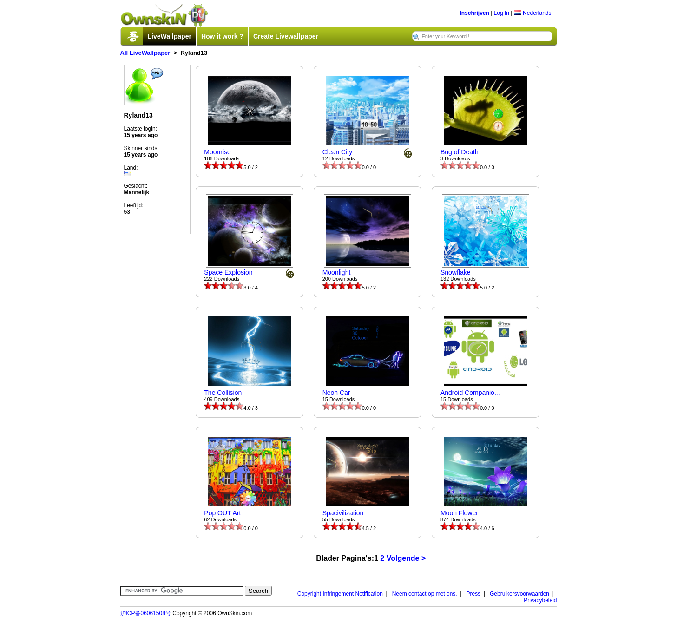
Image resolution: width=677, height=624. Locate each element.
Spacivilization (343, 513)
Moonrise (217, 152)
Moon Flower (459, 513)
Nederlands (533, 13)
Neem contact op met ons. (424, 594)
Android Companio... (470, 392)
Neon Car (336, 392)
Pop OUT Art (222, 513)
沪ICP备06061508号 (145, 613)
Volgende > (406, 558)
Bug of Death (459, 152)
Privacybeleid (540, 600)
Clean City (337, 152)
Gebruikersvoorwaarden (519, 594)
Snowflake (455, 272)
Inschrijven (474, 13)
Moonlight (336, 272)
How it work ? (222, 36)
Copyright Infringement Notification (340, 594)
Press (474, 594)
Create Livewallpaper (285, 36)
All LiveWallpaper (145, 52)
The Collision (223, 392)
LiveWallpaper (169, 36)
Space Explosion (228, 272)
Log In (501, 13)
